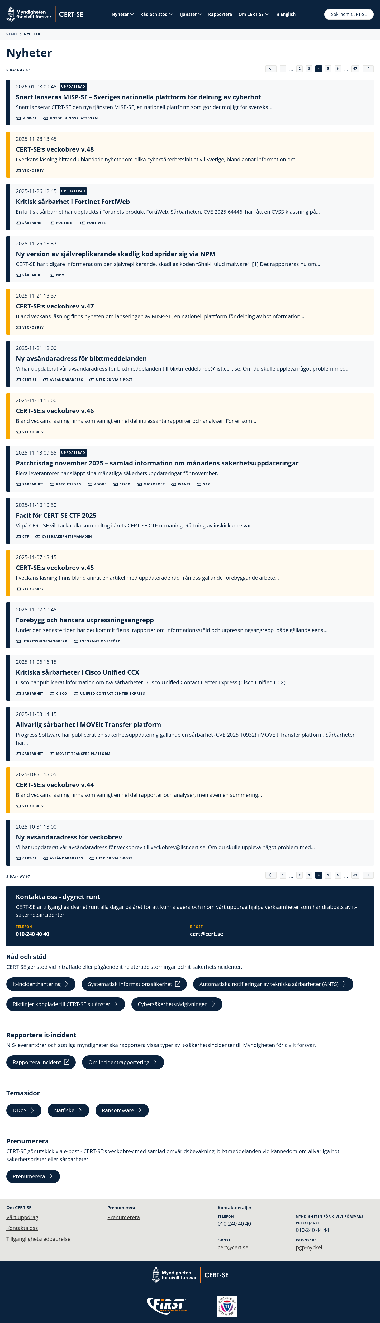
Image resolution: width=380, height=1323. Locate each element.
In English (285, 14)
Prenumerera (33, 1178)
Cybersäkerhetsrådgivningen (177, 1004)
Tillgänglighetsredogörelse (38, 1239)
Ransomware (122, 1111)
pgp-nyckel (309, 1247)
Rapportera (220, 14)
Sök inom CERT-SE (349, 14)
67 (355, 68)
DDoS (24, 1111)
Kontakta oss (22, 1228)
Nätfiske (68, 1111)
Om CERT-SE (254, 14)
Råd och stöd (156, 14)
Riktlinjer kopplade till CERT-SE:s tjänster (66, 1004)
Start (11, 34)
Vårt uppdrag (22, 1217)
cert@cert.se (206, 933)
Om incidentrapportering (123, 1063)
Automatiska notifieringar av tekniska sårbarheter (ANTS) (273, 984)
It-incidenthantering (41, 984)
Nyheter (123, 14)
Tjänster (190, 14)
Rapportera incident (41, 1063)
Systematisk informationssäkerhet (134, 984)
